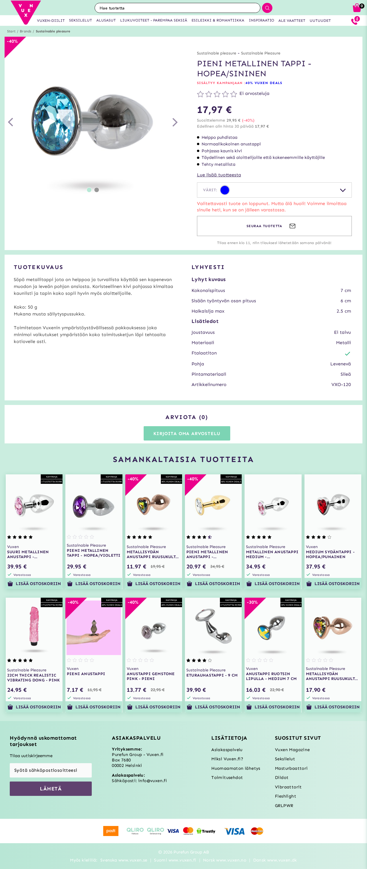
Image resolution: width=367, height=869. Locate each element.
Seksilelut (285, 758)
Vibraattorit (288, 787)
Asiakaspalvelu (227, 749)
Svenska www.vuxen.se (123, 860)
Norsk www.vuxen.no (224, 860)
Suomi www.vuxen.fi (175, 860)
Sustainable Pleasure (260, 53)
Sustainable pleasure (53, 31)
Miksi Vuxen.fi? (227, 758)
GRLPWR (284, 805)
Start (11, 31)
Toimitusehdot (227, 777)
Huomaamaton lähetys (235, 768)
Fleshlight (285, 796)
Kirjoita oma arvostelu (187, 433)
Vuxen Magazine (292, 749)
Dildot (281, 777)
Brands (25, 31)
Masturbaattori (291, 768)
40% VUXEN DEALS (263, 83)
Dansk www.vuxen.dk (275, 860)
